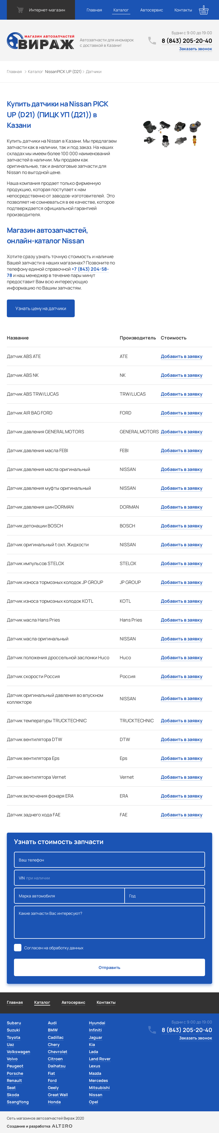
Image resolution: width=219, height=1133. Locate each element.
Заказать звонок (195, 48)
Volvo (12, 1058)
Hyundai (97, 1022)
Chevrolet (57, 1051)
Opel (93, 1101)
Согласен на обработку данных (53, 947)
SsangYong (18, 1101)
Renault (14, 1080)
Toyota (13, 1037)
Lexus (94, 1066)
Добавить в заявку (181, 356)
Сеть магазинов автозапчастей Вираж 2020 (45, 1118)
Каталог (121, 10)
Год (165, 895)
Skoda (13, 1094)
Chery (54, 1044)
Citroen (55, 1058)
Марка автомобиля (69, 895)
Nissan (95, 1094)
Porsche (15, 1073)
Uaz (10, 1044)
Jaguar (95, 1037)
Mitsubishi (99, 1087)
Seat (11, 1087)
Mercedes (98, 1080)
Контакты (183, 10)
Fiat (51, 1073)
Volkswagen (18, 1051)
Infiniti (95, 1030)
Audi (52, 1022)
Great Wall (58, 1094)
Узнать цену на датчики (40, 308)
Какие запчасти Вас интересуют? (109, 922)
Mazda (95, 1073)
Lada (93, 1051)
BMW (53, 1030)
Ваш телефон (109, 859)
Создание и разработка (39, 1126)
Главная (94, 10)
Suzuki (13, 1030)
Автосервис (151, 10)
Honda (54, 1101)
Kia (92, 1044)
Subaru (14, 1022)
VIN (109, 877)
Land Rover (100, 1058)
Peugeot (15, 1066)
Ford (52, 1080)
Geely (53, 1087)
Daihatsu (57, 1066)
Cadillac (56, 1037)
